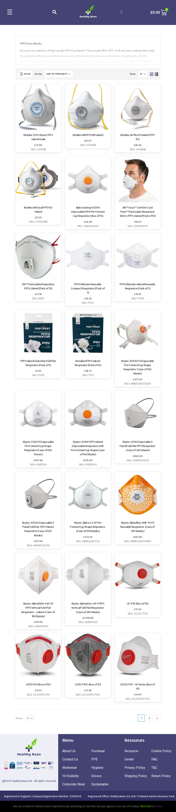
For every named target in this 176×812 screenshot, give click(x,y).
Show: (133, 74)
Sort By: (38, 74)
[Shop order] (58, 74)
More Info (146, 806)
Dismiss (158, 806)
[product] (38, 107)
